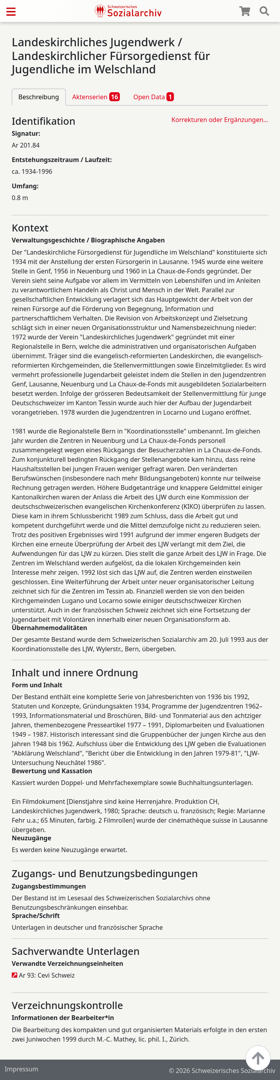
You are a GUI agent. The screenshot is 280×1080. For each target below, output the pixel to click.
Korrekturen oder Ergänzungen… (220, 119)
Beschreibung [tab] (38, 97)
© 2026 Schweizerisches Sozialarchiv (222, 1070)
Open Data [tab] (153, 96)
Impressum (21, 1069)
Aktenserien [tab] (96, 96)
